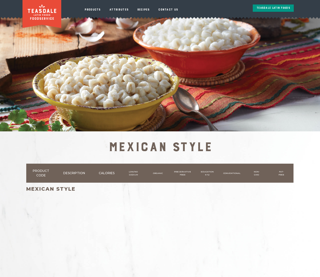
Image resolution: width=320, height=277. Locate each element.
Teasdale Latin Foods (273, 8)
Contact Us (168, 10)
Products (92, 10)
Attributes (118, 10)
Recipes (143, 10)
